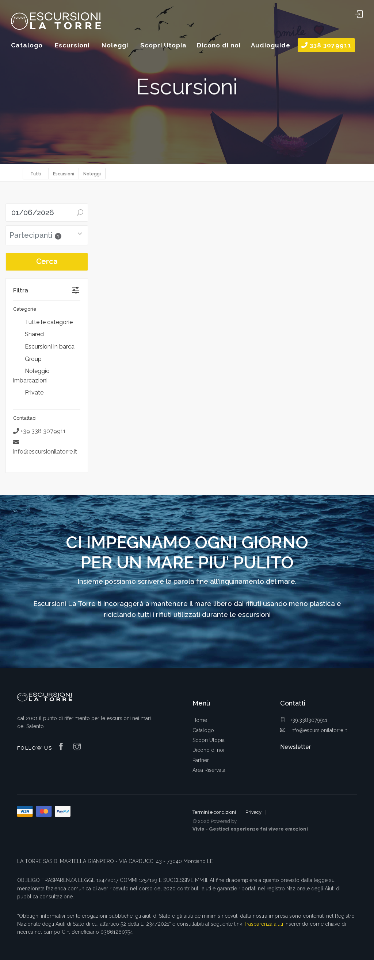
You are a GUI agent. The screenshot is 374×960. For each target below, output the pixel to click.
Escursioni (63, 173)
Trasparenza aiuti (263, 924)
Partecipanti (35, 235)
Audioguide (270, 45)
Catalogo (203, 730)
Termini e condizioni (214, 812)
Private (28, 393)
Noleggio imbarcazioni (31, 376)
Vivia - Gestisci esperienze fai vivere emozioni (250, 829)
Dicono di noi (208, 750)
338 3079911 (326, 45)
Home (199, 720)
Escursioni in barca (44, 347)
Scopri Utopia (208, 740)
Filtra (20, 290)
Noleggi (92, 173)
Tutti (35, 173)
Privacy (253, 812)
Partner (200, 760)
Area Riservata (208, 770)
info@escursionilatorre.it (313, 730)
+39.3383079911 (303, 720)
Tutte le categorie (43, 323)
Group (27, 359)
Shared (28, 335)
